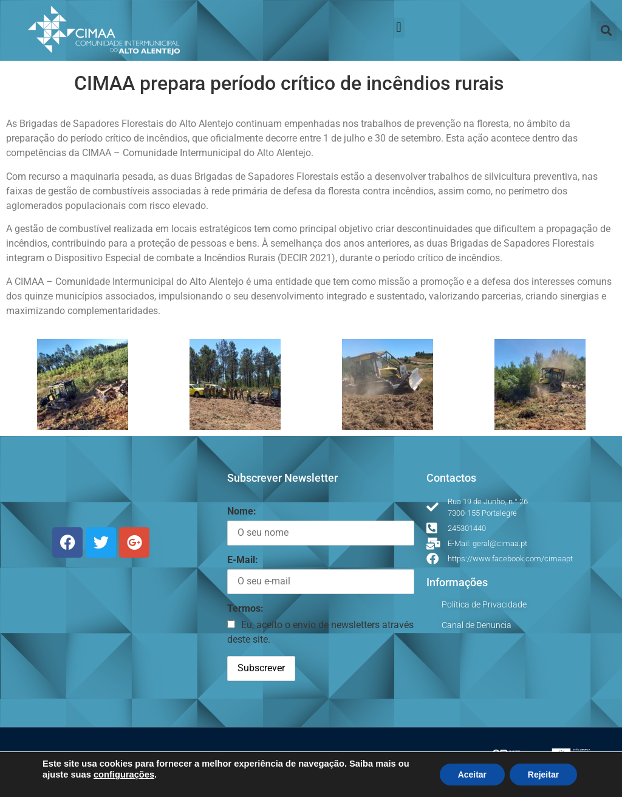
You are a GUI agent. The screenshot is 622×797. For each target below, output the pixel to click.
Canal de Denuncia (476, 625)
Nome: (241, 511)
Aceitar (471, 774)
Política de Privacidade (484, 604)
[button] (399, 28)
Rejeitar (543, 774)
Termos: (245, 608)
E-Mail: (242, 560)
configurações (124, 774)
